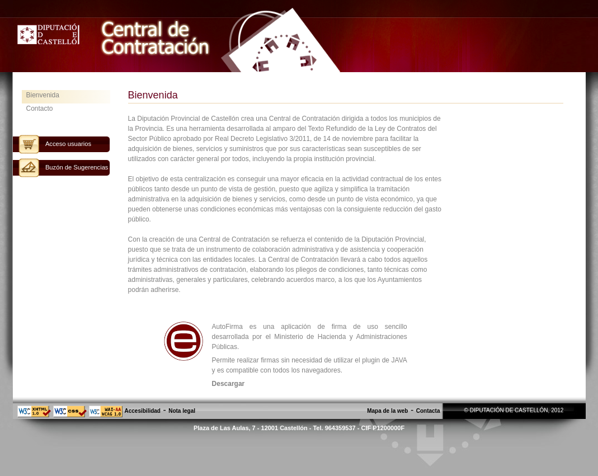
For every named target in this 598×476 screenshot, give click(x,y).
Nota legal (181, 411)
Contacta (428, 411)
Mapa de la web (387, 411)
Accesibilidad (143, 411)
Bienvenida (42, 95)
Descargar (228, 384)
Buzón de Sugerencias (77, 167)
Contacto (39, 108)
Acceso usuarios (68, 143)
